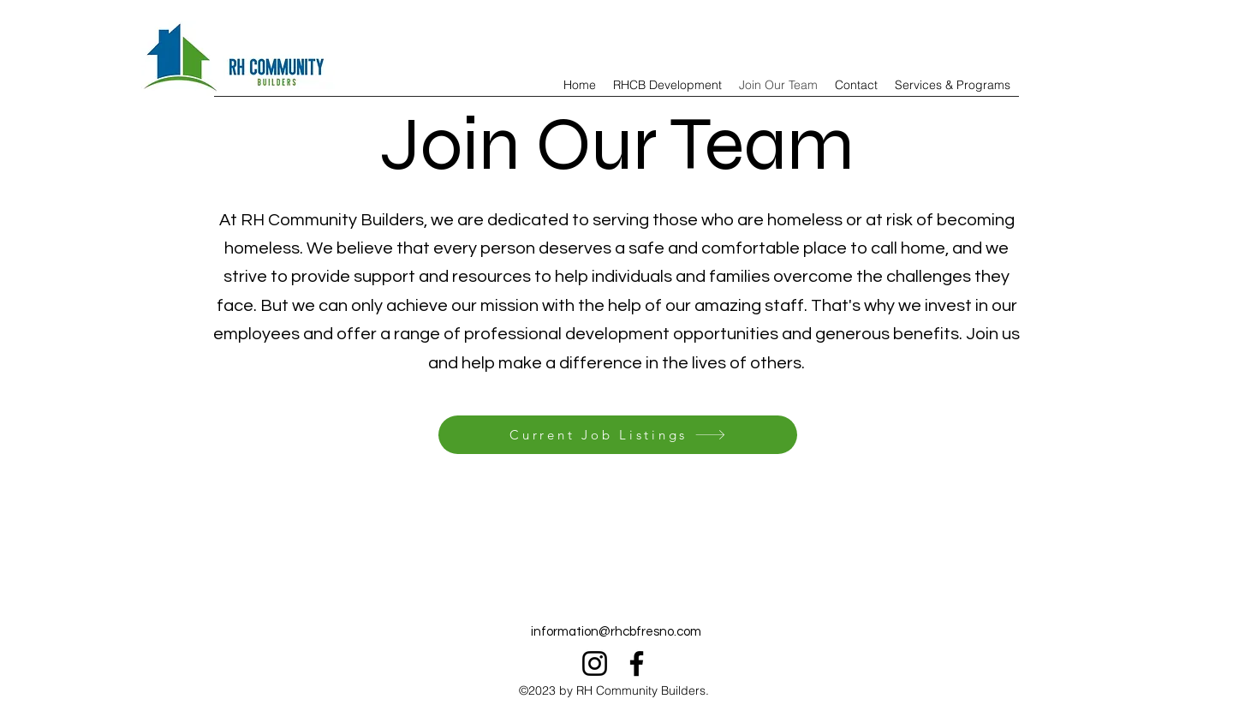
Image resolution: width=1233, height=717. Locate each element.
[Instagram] (594, 663)
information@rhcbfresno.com (616, 631)
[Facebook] (636, 663)
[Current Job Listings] (617, 434)
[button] (952, 85)
